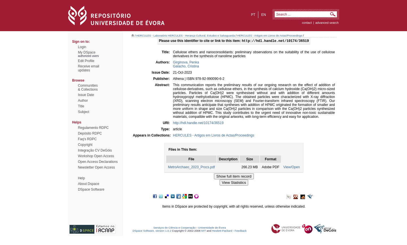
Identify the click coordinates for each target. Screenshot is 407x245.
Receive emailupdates (88, 68)
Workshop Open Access (96, 156)
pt (253, 15)
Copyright (85, 145)
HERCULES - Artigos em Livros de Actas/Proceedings (269, 35)
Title (81, 106)
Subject (83, 112)
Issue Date (86, 95)
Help (81, 178)
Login (82, 47)
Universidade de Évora (212, 228)
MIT (203, 231)
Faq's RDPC (87, 139)
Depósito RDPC (90, 133)
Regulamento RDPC (93, 128)
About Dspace (88, 184)
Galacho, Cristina (186, 67)
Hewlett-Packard (222, 231)
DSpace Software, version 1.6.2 (152, 231)
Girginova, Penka (186, 63)
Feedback (241, 231)
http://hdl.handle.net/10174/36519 (198, 123)
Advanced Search (327, 22)
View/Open (291, 168)
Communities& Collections (88, 87)
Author (83, 101)
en (263, 15)
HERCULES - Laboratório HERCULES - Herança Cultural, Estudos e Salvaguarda (185, 35)
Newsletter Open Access (96, 167)
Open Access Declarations (98, 162)
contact (307, 22)
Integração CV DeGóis (95, 150)
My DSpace (87, 52)
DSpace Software (91, 189)
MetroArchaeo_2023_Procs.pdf (191, 168)
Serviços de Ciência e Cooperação (174, 228)
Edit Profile (86, 61)
